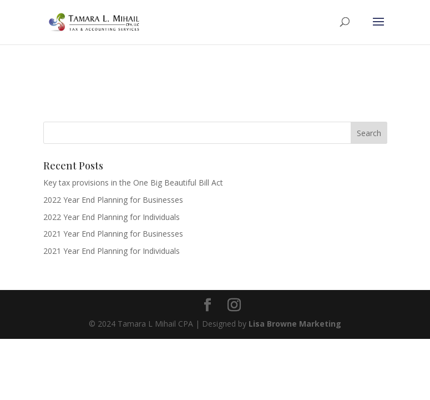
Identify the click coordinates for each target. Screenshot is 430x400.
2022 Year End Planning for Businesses (113, 199)
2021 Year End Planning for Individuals (111, 251)
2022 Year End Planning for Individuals (111, 217)
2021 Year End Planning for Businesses (113, 233)
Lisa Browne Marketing (295, 323)
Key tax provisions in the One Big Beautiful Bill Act (133, 182)
